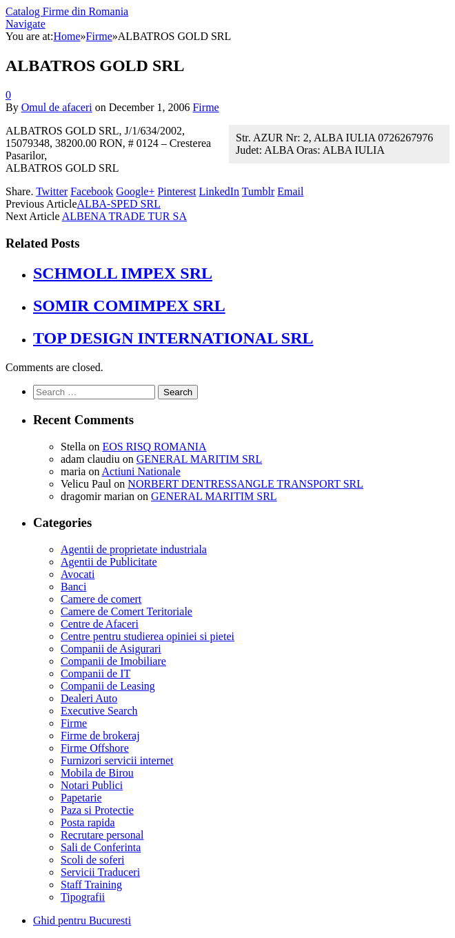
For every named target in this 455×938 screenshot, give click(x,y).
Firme (205, 107)
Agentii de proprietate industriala (134, 549)
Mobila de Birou (97, 773)
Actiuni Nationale (141, 471)
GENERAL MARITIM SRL (199, 459)
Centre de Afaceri (100, 624)
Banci (73, 586)
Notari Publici (92, 785)
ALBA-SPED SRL (119, 204)
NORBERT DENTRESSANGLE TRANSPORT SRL (245, 484)
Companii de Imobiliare (113, 661)
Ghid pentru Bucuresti (82, 920)
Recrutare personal (102, 835)
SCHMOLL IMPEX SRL (122, 273)
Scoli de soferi (92, 860)
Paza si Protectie (97, 810)
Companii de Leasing (108, 686)
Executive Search (99, 711)
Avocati (77, 574)
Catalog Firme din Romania (67, 11)
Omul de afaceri (56, 107)
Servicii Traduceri (100, 872)
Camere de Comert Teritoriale (126, 611)
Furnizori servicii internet (117, 760)
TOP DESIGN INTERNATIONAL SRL (173, 338)
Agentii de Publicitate (109, 562)
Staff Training (91, 884)
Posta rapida (88, 822)
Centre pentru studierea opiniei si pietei (147, 636)
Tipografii (83, 897)
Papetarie (81, 798)
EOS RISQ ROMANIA (154, 446)
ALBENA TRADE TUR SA (124, 216)
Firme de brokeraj (100, 735)
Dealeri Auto (89, 698)
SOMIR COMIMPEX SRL (129, 306)
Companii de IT (95, 673)
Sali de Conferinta (101, 847)
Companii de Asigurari (111, 649)
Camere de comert (101, 599)
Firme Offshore (95, 748)
